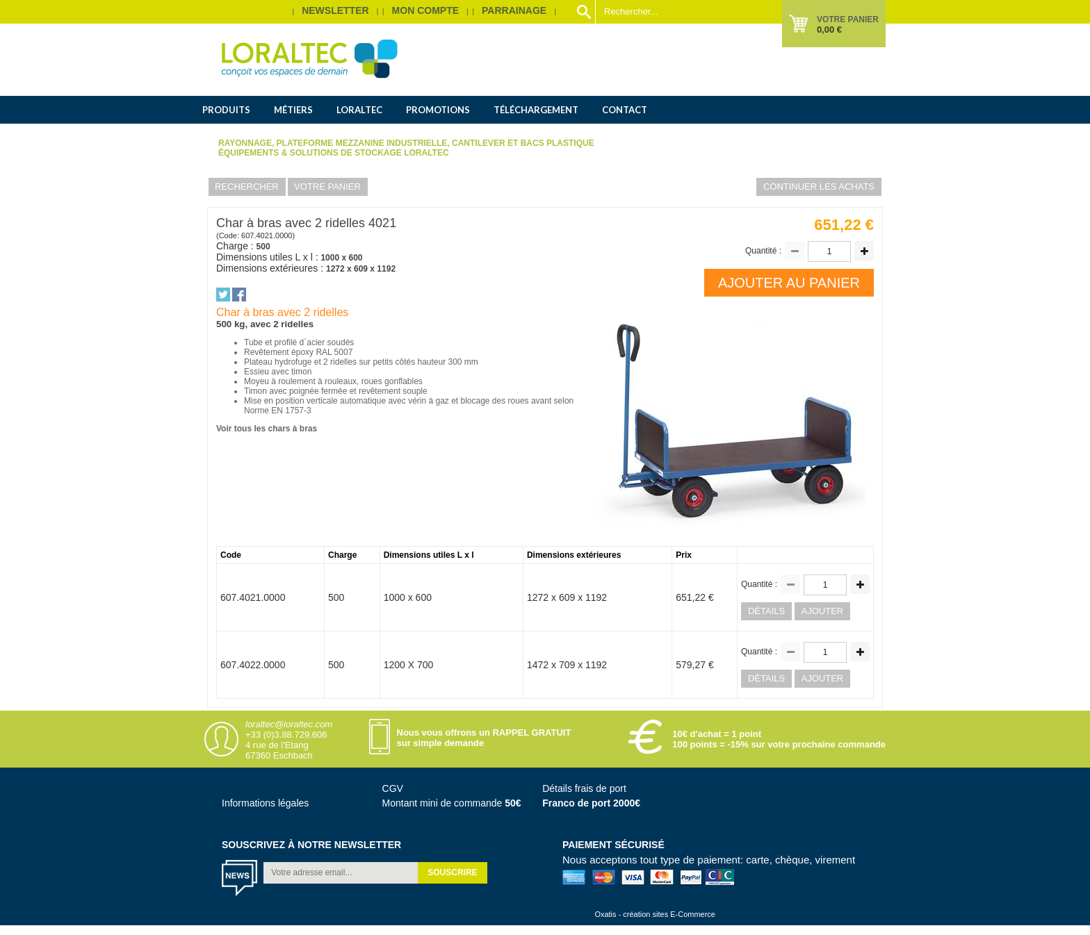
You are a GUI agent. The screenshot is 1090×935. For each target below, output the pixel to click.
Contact (624, 109)
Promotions (438, 109)
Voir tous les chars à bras (266, 428)
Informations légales (265, 803)
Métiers (293, 109)
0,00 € (829, 29)
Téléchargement (536, 109)
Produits (226, 109)
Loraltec (359, 109)
